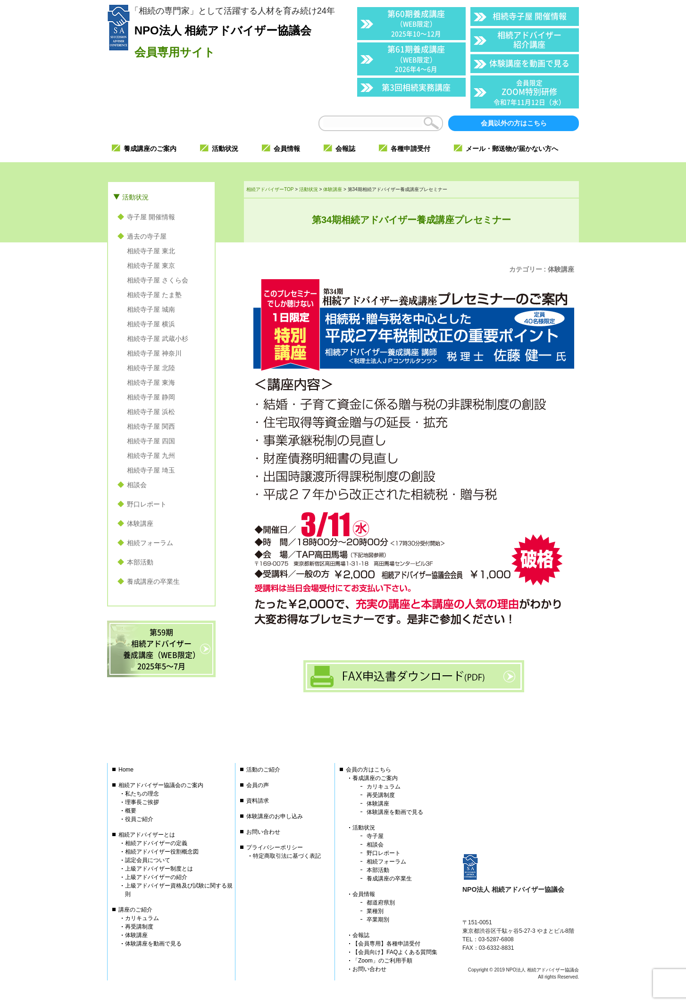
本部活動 (140, 562)
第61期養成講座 (416, 58)
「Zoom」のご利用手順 (382, 960)
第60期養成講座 (416, 23)
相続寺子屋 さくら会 (157, 280)
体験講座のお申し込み (274, 816)
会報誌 (360, 935)
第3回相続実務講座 (416, 87)
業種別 (375, 911)
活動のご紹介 (263, 769)
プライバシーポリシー (274, 847)
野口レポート (147, 504)
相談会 (137, 485)
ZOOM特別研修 (529, 92)
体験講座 (561, 269)
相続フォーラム (150, 543)
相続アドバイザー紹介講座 (529, 39)
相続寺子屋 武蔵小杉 (157, 338)
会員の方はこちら (368, 769)
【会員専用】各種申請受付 (386, 943)
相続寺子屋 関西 (151, 426)
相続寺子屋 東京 (151, 265)
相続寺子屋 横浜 (151, 324)
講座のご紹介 (135, 909)
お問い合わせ (263, 832)
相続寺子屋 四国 (151, 441)
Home (126, 769)
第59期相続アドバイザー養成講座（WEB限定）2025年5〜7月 (161, 649)
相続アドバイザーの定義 (156, 843)
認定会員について (147, 860)
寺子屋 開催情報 (151, 217)
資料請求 (257, 800)
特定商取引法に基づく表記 (287, 856)
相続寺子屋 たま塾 (154, 295)
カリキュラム (142, 918)
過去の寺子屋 (147, 236)
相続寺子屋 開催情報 (530, 16)
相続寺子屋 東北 (151, 251)
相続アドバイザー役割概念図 (162, 851)
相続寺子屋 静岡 (151, 397)
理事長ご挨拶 (142, 802)
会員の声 (257, 785)
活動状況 (135, 197)
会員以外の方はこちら (514, 123)
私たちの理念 (142, 793)
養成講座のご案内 (375, 778)
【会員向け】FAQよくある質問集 (394, 952)
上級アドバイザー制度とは (159, 868)
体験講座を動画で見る (529, 63)
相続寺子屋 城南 (151, 309)
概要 (130, 810)
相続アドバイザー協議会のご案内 (160, 785)
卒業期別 (378, 919)
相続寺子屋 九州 (151, 455)
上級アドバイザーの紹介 (156, 877)
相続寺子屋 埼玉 (151, 470)
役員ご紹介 (139, 819)
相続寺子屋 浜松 (151, 411)
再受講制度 (139, 926)
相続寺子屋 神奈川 (154, 353)
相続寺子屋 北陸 (151, 368)
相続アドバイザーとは (146, 834)
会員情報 (363, 894)
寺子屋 (375, 836)
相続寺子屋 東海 (151, 382)
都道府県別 (381, 902)
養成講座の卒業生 (153, 581)
